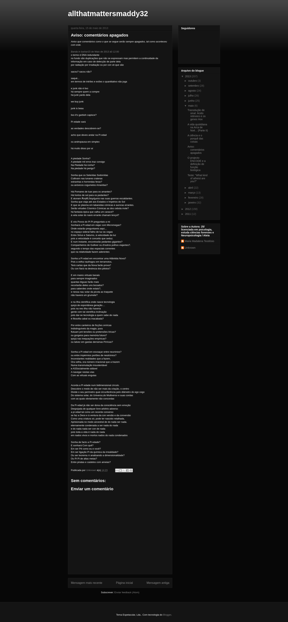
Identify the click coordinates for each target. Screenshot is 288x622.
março (192, 192)
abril (191, 187)
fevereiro (193, 197)
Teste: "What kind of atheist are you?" (197, 178)
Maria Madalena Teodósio (199, 241)
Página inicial (124, 582)
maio (191, 105)
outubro (192, 80)
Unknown (190, 247)
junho (191, 100)
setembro (193, 85)
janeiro (192, 202)
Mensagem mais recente (86, 582)
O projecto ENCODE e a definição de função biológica (197, 164)
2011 (188, 213)
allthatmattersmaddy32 (108, 14)
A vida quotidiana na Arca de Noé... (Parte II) (198, 127)
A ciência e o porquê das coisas (195, 138)
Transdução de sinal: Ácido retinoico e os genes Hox (197, 115)
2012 (188, 209)
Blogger (167, 614)
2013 (188, 76)
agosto (192, 90)
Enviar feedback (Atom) (126, 592)
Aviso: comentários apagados (196, 149)
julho (191, 95)
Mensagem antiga (158, 582)
